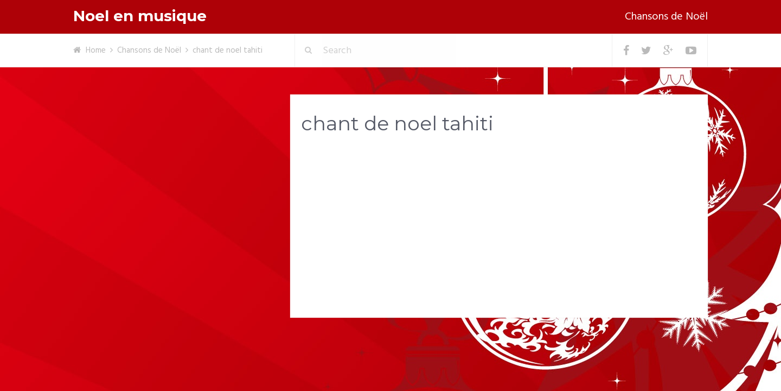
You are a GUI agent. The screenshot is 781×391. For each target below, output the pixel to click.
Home (96, 50)
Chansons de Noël (666, 16)
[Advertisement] (499, 229)
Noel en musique (140, 16)
